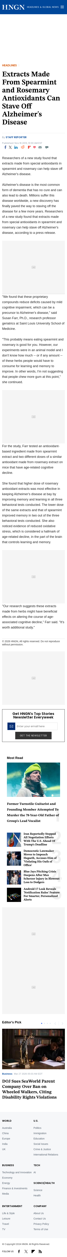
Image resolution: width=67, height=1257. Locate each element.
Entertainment (12, 1206)
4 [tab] (50, 1023)
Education (39, 1138)
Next (62, 1023)
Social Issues (41, 1144)
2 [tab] (44, 1023)
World (7, 1121)
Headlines (9, 65)
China (5, 1133)
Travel (5, 1224)
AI (35, 1172)
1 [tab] (41, 1023)
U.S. (36, 1121)
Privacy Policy (41, 1224)
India (4, 1144)
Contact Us (40, 1218)
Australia (7, 1127)
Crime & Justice (42, 1149)
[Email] (40, 147)
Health (37, 1195)
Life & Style (8, 1213)
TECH (37, 1165)
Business (7, 1073)
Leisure (6, 1218)
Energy (6, 1183)
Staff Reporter (16, 137)
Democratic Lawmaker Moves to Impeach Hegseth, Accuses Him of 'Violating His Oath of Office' (40, 858)
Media (5, 1193)
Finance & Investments (14, 1188)
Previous (55, 1023)
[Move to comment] (47, 147)
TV (3, 1229)
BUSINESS (8, 1165)
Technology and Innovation (17, 1172)
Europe (6, 1138)
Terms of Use (41, 1229)
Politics (37, 1127)
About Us (39, 1213)
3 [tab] (47, 1023)
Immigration (40, 1133)
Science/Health (44, 1183)
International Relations (46, 1154)
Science (38, 1190)
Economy (7, 1177)
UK (3, 1149)
